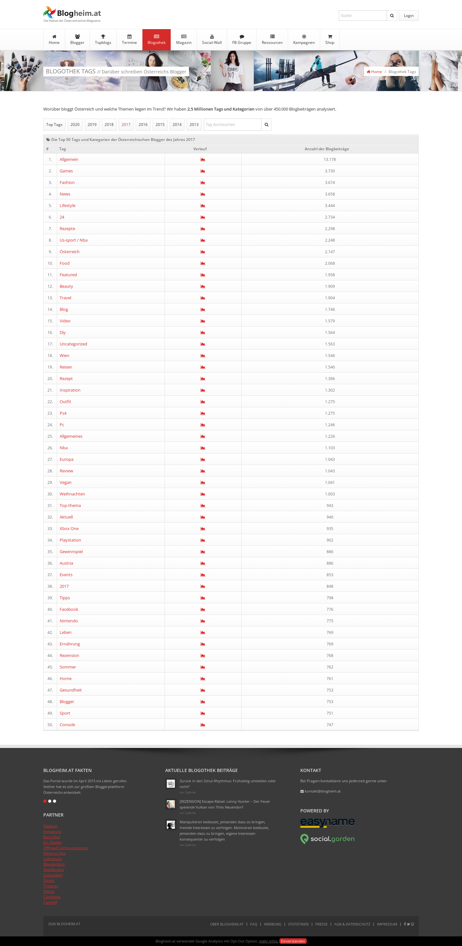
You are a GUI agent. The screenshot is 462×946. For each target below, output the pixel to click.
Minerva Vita (54, 853)
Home (54, 39)
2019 (92, 124)
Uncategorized (73, 344)
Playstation (70, 540)
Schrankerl (53, 875)
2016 (143, 124)
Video (65, 321)
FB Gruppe (241, 39)
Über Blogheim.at (227, 924)
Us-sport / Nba (74, 240)
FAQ (253, 924)
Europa (66, 459)
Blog (64, 309)
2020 (75, 124)
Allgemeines (71, 436)
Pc (62, 424)
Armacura (52, 831)
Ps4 (63, 413)
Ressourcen (272, 39)
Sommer (68, 667)
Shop (329, 39)
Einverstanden (293, 941)
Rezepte (67, 228)
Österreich (70, 251)
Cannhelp (51, 897)
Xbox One (69, 528)
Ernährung (70, 644)
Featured (68, 275)
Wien (64, 355)
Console (67, 724)
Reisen (66, 367)
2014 (177, 124)
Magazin (184, 39)
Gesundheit (71, 690)
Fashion (67, 182)
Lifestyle (67, 205)
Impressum (387, 924)
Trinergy (50, 886)
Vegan (66, 482)
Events (66, 574)
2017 (126, 124)
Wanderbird (53, 864)
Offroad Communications (65, 848)
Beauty (66, 286)
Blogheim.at (72, 12)
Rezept (66, 378)
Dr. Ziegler (52, 842)
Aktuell (66, 517)
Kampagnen (304, 39)
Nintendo (69, 621)
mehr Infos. (268, 941)
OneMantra (53, 869)
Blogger (77, 39)
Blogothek (157, 39)
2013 (194, 124)
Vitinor (49, 891)
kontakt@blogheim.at (320, 791)
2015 (160, 124)
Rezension (69, 655)
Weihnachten (72, 494)
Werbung (272, 924)
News (65, 194)
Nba (64, 448)
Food (65, 263)
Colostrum (52, 858)
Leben (66, 632)
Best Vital (51, 837)
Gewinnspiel (71, 551)
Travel (65, 298)
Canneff (50, 902)
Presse (321, 924)
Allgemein (69, 159)
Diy (63, 332)
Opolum (50, 826)
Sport (65, 713)
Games (66, 171)
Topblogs (103, 39)
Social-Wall (212, 39)
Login (409, 15)
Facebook (69, 609)
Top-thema (70, 505)
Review (66, 471)
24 (62, 217)
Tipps (65, 598)
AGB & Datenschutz (352, 924)
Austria (66, 563)
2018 (109, 124)
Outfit (65, 401)
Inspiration (70, 390)
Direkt (48, 880)
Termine (129, 39)
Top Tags (54, 124)
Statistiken (298, 924)
